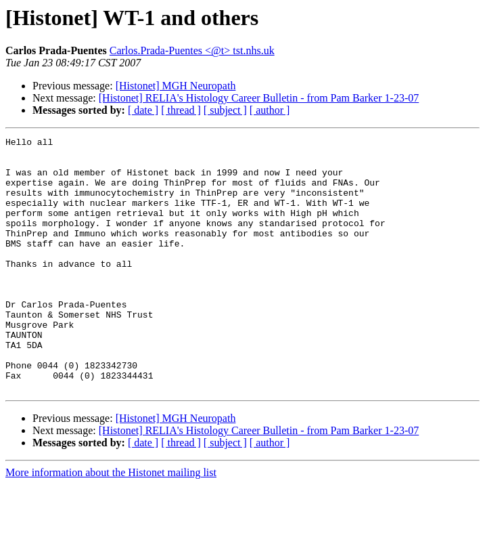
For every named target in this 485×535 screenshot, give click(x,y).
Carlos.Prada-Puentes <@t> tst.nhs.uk (192, 50)
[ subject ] (225, 110)
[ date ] (143, 110)
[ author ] (270, 110)
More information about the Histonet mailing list (110, 523)
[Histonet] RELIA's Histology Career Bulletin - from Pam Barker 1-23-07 (259, 98)
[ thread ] (181, 110)
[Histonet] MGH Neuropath (176, 85)
